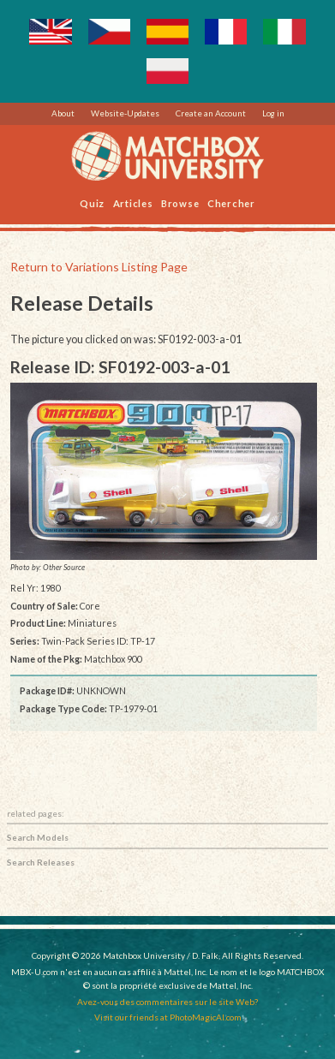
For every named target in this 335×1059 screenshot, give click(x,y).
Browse (180, 202)
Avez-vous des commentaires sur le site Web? (167, 1002)
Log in (273, 113)
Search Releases (41, 862)
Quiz (92, 202)
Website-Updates (125, 113)
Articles (133, 202)
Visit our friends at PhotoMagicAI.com (168, 1017)
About (63, 113)
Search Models (38, 837)
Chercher (231, 202)
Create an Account (211, 113)
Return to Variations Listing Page (99, 266)
